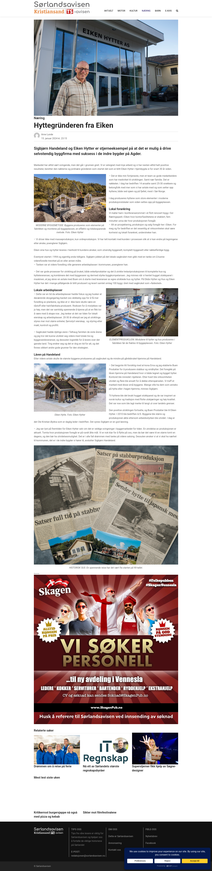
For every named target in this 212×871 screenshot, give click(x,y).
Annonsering (115, 843)
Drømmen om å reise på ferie (52, 766)
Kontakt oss (114, 849)
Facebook (151, 843)
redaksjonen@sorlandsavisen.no (88, 855)
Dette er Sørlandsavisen (120, 836)
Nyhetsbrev (151, 836)
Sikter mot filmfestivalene (99, 812)
